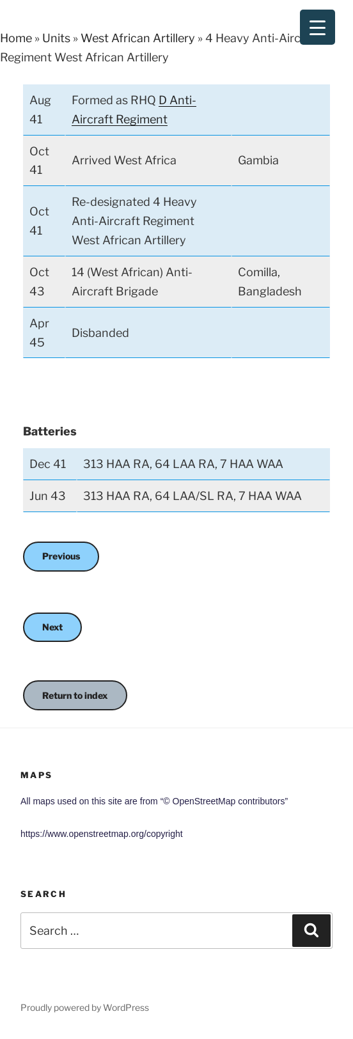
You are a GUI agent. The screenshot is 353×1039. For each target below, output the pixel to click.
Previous (61, 556)
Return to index (75, 695)
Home (16, 38)
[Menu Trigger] (317, 27)
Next (52, 626)
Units (56, 38)
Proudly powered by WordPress (84, 1007)
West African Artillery (138, 38)
